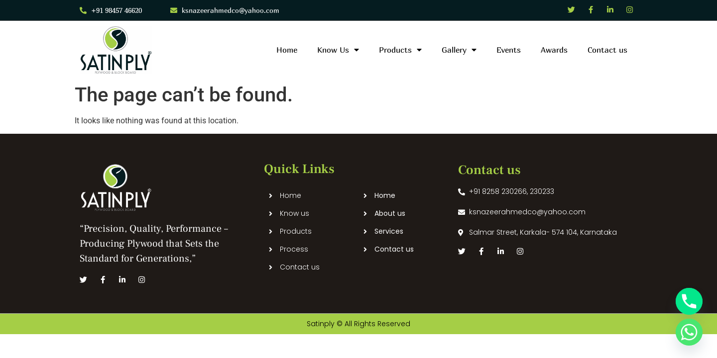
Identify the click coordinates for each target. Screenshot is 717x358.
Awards (554, 50)
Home (286, 50)
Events (508, 50)
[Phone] (689, 301)
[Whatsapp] (689, 332)
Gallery (459, 50)
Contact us (607, 50)
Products (400, 50)
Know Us (338, 50)
